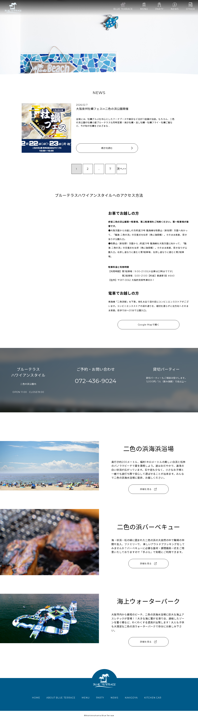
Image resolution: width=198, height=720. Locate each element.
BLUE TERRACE (123, 6)
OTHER (190, 6)
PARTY (159, 6)
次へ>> (121, 169)
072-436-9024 (95, 380)
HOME (36, 697)
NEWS (175, 6)
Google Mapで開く (148, 324)
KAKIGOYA (131, 697)
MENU (144, 6)
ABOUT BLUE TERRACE (60, 697)
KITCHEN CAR (152, 697)
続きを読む (117, 148)
